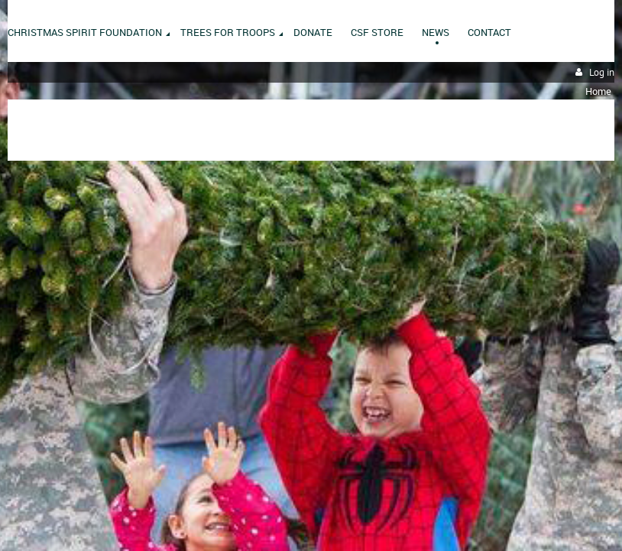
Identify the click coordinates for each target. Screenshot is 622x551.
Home (598, 91)
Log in (601, 72)
